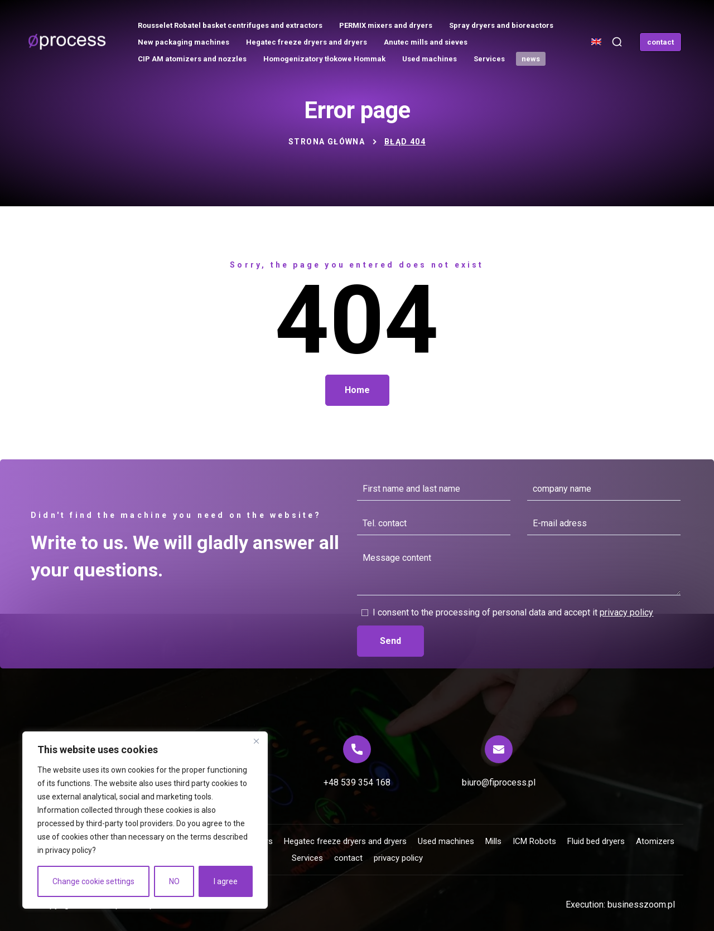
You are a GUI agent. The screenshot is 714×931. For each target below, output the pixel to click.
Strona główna (326, 141)
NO (174, 881)
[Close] (256, 741)
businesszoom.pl (641, 904)
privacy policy (68, 850)
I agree (226, 881)
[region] (145, 820)
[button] (617, 42)
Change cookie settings (93, 881)
